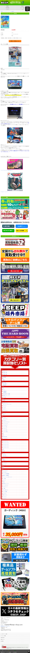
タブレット (4, 480)
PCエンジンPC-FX (4, 414)
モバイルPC (4, 397)
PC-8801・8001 (5, 372)
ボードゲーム (4, 493)
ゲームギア (4, 407)
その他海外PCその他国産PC (5, 392)
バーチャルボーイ (5, 425)
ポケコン (4, 389)
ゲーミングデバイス (5, 485)
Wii (3, 433)
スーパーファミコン (5, 423)
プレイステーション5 (5, 447)
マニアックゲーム (5, 470)
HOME (2, 11)
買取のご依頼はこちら (15, 41)
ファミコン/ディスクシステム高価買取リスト (9, 11)
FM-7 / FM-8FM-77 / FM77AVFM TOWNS (5, 384)
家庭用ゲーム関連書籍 (6, 475)
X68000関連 (4, 377)
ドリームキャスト (5, 410)
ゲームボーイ (4, 420)
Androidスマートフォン (6, 483)
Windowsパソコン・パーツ (6, 395)
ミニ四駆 (4, 488)
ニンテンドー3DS (5, 431)
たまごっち (4, 464)
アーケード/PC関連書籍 (6, 473)
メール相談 (9, 651)
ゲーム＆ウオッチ (5, 438)
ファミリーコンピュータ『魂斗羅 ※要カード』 (7, 170)
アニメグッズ (4, 496)
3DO (3, 467)
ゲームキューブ (5, 428)
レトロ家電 (4, 478)
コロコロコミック (5, 486)
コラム (22, 9)
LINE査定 (15, 651)
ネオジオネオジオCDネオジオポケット (5, 455)
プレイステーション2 (5, 442)
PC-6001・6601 (5, 374)
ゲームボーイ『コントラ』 (4, 191)
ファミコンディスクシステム (5, 418)
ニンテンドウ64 (5, 426)
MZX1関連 (4, 379)
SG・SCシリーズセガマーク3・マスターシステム (7, 404)
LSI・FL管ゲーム (5, 472)
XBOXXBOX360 (4, 459)
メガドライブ (4, 405)
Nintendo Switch (5, 436)
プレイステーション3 (5, 444)
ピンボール (7, 9)
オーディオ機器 (5, 491)
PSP (3, 449)
